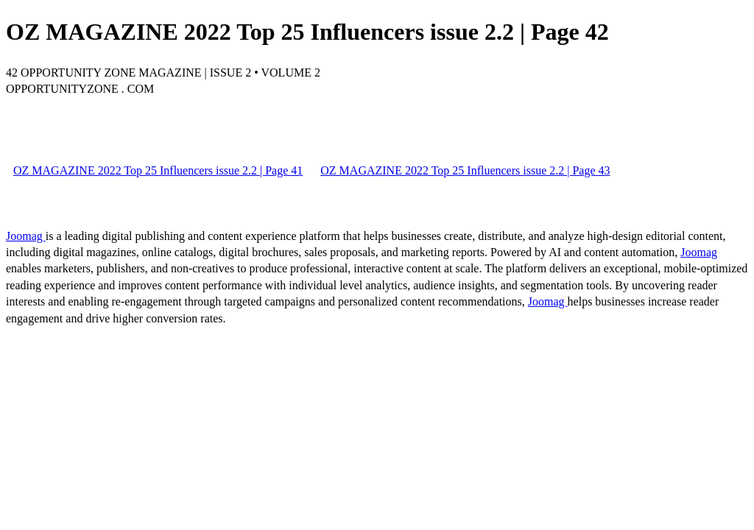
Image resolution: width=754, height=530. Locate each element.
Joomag (26, 236)
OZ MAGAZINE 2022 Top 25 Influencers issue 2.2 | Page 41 (158, 170)
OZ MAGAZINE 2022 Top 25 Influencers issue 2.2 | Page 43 (465, 170)
